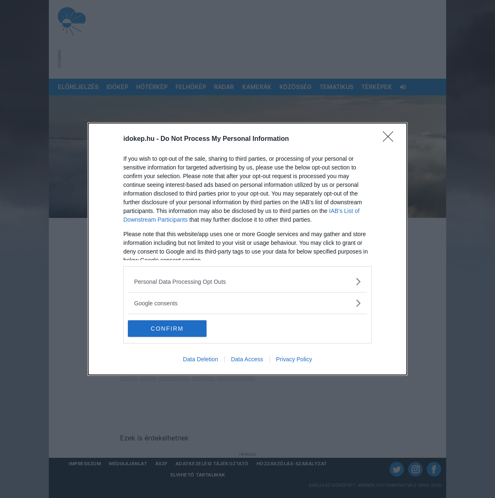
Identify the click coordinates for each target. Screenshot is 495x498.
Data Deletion (200, 359)
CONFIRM (167, 328)
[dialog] (247, 249)
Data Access (247, 359)
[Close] (391, 139)
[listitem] (247, 281)
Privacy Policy (294, 359)
